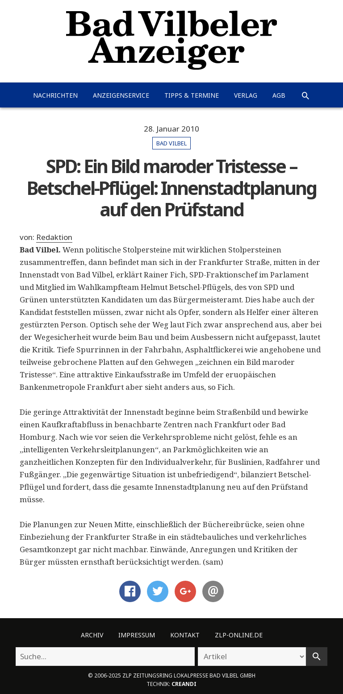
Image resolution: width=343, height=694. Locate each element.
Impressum (136, 635)
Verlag (245, 95)
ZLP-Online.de (239, 635)
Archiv (92, 635)
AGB (278, 95)
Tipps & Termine (191, 95)
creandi (184, 683)
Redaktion (54, 237)
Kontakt (185, 635)
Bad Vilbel (171, 143)
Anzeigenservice (121, 95)
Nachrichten (55, 95)
